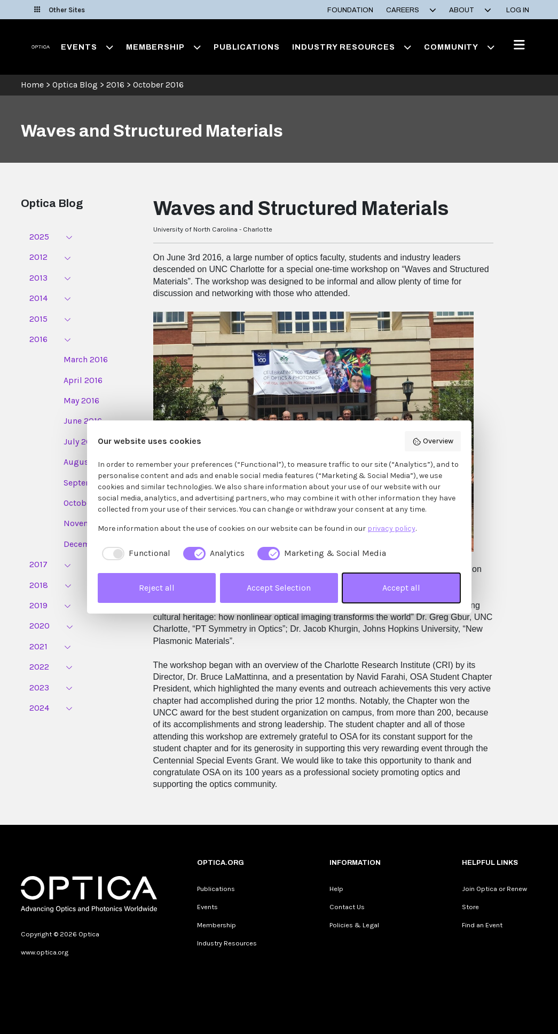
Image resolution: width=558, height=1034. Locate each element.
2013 (38, 278)
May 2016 (81, 400)
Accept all (401, 588)
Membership (216, 925)
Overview (432, 441)
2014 (38, 298)
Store (470, 907)
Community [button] (459, 47)
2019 (38, 605)
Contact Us (347, 907)
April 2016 (83, 380)
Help (336, 889)
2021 (38, 646)
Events (207, 907)
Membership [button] (163, 47)
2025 (39, 237)
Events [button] (87, 47)
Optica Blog (76, 84)
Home (32, 84)
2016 (115, 84)
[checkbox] (134, 553)
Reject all (157, 588)
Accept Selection (279, 588)
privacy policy (391, 528)
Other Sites (59, 10)
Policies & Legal (354, 925)
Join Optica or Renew (494, 889)
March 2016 (86, 359)
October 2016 (158, 84)
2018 (38, 585)
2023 (39, 687)
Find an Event (482, 925)
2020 (39, 626)
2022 (39, 667)
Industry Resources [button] (351, 47)
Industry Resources (227, 943)
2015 (38, 319)
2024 (39, 708)
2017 (38, 564)
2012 (38, 257)
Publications (246, 47)
